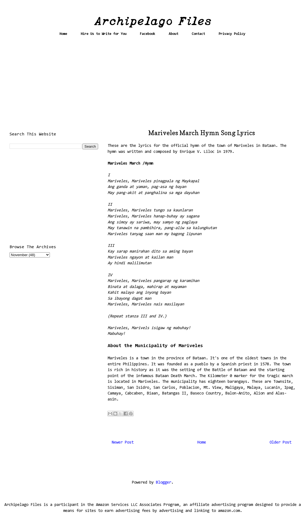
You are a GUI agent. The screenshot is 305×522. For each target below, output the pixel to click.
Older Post (280, 443)
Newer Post (123, 443)
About (173, 34)
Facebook (147, 34)
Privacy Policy (232, 34)
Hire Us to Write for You (103, 34)
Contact (198, 34)
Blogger (163, 483)
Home (63, 34)
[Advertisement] (152, 85)
